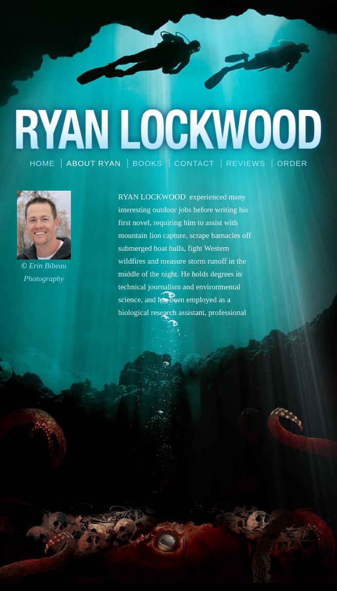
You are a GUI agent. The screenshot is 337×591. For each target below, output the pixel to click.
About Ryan (93, 163)
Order (292, 163)
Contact (194, 163)
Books (147, 163)
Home (42, 163)
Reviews (245, 163)
